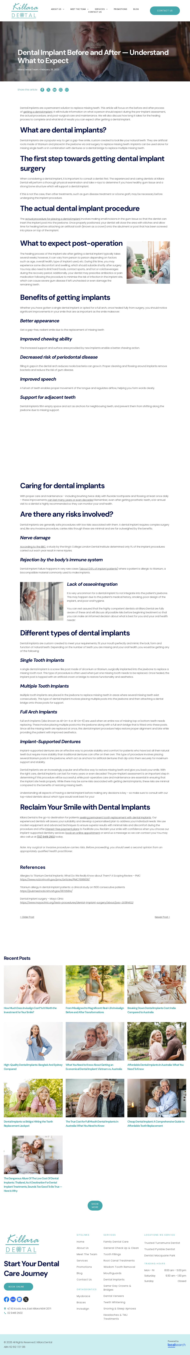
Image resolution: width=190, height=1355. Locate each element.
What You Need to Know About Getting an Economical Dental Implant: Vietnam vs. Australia (94, 1067)
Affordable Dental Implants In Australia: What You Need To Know (155, 1067)
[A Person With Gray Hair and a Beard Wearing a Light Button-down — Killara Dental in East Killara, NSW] (41, 601)
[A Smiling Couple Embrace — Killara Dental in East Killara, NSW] (95, 1041)
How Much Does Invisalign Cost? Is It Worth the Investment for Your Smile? (30, 1010)
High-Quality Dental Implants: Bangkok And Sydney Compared (33, 1067)
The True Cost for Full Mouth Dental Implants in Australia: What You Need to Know (92, 1124)
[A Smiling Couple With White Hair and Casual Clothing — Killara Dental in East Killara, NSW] (95, 1098)
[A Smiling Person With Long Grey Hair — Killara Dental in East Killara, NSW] (33, 1041)
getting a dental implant (37, 112)
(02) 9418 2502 (46, 837)
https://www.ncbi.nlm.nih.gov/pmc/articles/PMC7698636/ (55, 879)
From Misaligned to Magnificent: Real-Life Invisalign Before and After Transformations (95, 1010)
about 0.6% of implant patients (98, 568)
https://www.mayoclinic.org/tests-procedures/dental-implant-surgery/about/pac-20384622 (76, 902)
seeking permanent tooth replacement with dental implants (115, 817)
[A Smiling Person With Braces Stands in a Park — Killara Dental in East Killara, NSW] (95, 984)
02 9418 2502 (15, 1313)
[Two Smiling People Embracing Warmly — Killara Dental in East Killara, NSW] (156, 1098)
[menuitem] (57, 9)
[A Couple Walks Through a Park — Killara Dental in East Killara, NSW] (156, 1041)
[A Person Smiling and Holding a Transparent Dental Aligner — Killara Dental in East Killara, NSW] (33, 984)
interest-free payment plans (62, 829)
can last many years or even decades (70, 500)
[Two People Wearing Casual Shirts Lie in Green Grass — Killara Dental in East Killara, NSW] (33, 1098)
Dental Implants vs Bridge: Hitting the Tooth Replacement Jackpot (28, 1124)
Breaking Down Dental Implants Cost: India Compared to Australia (151, 1010)
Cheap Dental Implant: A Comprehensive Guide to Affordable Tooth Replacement (155, 1124)
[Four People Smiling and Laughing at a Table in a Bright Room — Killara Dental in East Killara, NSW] (156, 984)
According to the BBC (33, 546)
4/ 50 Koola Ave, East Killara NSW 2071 (29, 1308)
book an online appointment (83, 833)
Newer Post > (162, 917)
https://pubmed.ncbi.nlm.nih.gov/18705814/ (46, 891)
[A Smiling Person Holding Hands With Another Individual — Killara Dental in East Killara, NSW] (148, 262)
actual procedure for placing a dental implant (52, 219)
